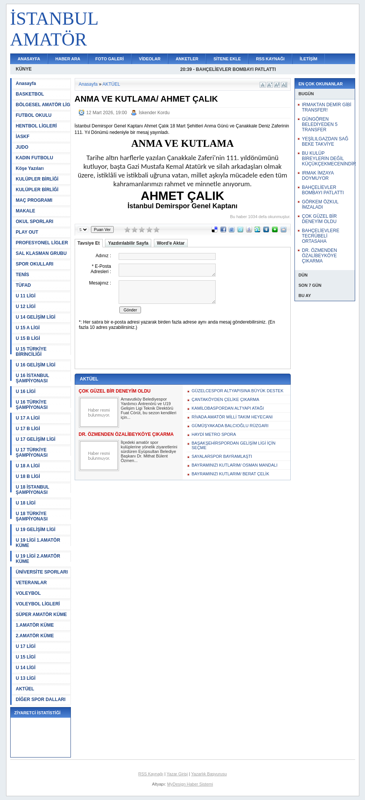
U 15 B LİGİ (28, 338)
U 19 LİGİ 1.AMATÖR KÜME (38, 543)
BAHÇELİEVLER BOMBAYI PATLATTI (323, 190)
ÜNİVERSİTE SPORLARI (42, 572)
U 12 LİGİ (26, 306)
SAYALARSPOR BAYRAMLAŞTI (222, 456)
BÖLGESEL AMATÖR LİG (43, 104)
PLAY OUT (27, 232)
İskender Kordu (154, 112)
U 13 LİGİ (26, 678)
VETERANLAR (31, 582)
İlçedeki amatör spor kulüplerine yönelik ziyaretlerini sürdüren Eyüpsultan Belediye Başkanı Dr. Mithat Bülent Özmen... (149, 451)
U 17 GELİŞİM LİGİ (36, 439)
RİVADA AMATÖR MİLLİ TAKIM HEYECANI (232, 417)
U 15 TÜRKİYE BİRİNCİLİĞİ (31, 351)
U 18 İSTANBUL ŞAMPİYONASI (32, 489)
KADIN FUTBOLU (34, 157)
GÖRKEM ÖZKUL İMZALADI (320, 204)
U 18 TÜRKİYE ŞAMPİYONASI (32, 516)
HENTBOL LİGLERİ (36, 126)
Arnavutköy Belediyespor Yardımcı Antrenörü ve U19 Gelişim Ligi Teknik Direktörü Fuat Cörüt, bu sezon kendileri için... (149, 408)
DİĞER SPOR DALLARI (41, 699)
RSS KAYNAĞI (270, 59)
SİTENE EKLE (227, 59)
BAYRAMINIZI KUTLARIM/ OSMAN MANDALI (235, 465)
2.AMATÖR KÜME (35, 635)
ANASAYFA (29, 59)
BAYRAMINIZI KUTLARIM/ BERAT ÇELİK (230, 474)
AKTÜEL (25, 689)
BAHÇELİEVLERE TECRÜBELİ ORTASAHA (321, 236)
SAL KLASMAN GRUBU (41, 253)
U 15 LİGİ (26, 657)
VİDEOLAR (150, 59)
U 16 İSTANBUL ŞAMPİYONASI (32, 378)
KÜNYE (24, 69)
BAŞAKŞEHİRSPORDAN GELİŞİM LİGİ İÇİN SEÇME (234, 445)
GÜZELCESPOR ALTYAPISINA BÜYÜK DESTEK (238, 390)
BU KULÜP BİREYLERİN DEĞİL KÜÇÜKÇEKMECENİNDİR (329, 159)
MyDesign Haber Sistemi (190, 784)
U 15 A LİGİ (28, 327)
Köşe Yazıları (30, 168)
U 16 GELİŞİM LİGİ (36, 365)
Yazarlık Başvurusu (209, 774)
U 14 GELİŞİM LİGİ (36, 317)
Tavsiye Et (89, 243)
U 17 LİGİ (26, 646)
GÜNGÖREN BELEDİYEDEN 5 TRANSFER (320, 124)
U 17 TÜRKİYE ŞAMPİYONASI (32, 452)
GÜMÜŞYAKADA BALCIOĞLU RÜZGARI (230, 425)
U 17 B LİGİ (28, 428)
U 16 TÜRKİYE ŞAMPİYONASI (32, 404)
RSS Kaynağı (150, 774)
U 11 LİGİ (26, 296)
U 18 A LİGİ (28, 465)
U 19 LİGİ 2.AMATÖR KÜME (38, 558)
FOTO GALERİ (110, 59)
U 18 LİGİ (26, 503)
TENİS (22, 274)
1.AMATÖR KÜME (35, 625)
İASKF (23, 136)
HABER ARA (67, 59)
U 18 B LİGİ (28, 476)
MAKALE (25, 211)
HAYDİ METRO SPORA (214, 434)
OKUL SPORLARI (34, 221)
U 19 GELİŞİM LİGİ (36, 529)
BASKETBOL (30, 94)
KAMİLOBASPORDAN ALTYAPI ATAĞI (228, 408)
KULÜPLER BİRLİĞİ (37, 179)
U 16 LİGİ (26, 391)
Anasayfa (26, 83)
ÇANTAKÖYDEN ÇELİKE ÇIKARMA (225, 399)
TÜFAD (23, 285)
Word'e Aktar (171, 243)
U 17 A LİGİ (28, 418)
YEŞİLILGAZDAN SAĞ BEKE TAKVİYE (325, 141)
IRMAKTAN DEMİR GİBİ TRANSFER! (326, 107)
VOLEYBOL (28, 593)
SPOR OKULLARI (34, 264)
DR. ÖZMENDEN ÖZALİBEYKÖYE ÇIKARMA (319, 256)
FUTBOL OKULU (34, 115)
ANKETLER (186, 59)
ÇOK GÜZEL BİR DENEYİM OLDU (319, 219)
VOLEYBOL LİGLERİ (38, 604)
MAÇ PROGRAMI (34, 200)
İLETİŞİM (308, 59)
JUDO (22, 147)
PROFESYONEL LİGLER (42, 242)
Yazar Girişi (177, 774)
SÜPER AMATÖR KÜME (41, 614)
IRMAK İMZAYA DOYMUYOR (318, 175)
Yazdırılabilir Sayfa (128, 243)
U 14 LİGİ (26, 667)
